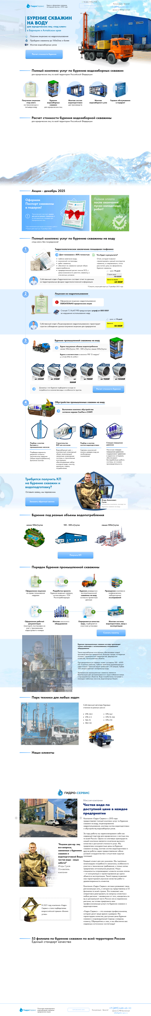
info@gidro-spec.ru (121, 1013)
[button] (90, 5)
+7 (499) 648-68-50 (121, 6)
